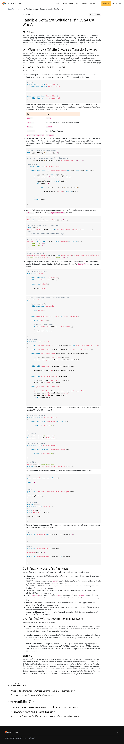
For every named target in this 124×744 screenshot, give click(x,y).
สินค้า (65, 4)
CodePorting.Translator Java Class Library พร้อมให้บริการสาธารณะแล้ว (43, 691)
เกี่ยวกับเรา (84, 4)
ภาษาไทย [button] (116, 4)
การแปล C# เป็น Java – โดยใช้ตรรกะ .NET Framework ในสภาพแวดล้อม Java (45, 716)
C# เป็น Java (95, 14)
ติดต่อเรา (106, 4)
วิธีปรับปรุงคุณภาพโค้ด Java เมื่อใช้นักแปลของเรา (33, 712)
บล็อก (71, 4)
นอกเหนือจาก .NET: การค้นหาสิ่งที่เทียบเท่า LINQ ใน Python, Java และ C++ (44, 707)
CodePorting (12, 9)
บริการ (58, 4)
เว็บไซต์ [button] (92, 4)
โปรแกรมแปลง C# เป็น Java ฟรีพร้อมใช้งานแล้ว (32, 695)
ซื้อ (77, 4)
